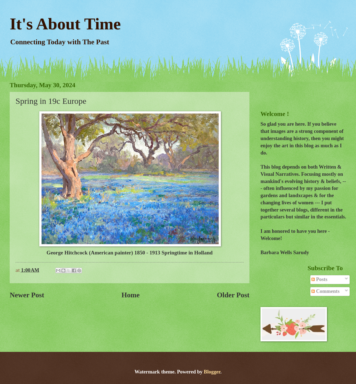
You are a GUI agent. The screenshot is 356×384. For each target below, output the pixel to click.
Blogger (212, 372)
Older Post (233, 295)
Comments (325, 291)
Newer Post (27, 295)
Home (131, 295)
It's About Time (65, 24)
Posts (319, 279)
